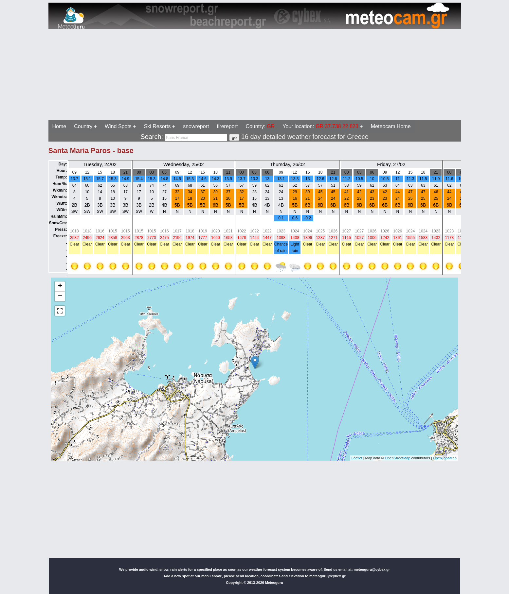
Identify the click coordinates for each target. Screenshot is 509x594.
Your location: (320, 126)
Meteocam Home (391, 126)
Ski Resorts (157, 126)
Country (83, 126)
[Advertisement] (199, 74)
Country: (260, 126)
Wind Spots (118, 126)
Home (59, 126)
